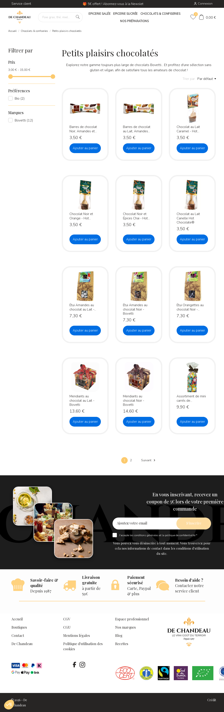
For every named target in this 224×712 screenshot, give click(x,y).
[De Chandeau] (19, 17)
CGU (67, 627)
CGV (66, 619)
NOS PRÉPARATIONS (134, 21)
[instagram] (82, 664)
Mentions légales (76, 635)
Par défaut (206, 78)
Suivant (148, 460)
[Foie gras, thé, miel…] (60, 17)
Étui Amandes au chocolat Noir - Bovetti (135, 309)
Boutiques (19, 627)
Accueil (17, 619)
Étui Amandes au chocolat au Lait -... (82, 307)
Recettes (121, 643)
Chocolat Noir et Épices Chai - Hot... (136, 216)
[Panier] (207, 17)
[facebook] (74, 664)
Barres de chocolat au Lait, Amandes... (136, 129)
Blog (118, 635)
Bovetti (24, 120)
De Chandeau (21, 643)
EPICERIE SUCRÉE (125, 14)
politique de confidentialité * (181, 535)
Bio (20, 98)
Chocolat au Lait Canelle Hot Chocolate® (188, 218)
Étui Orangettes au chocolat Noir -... (190, 307)
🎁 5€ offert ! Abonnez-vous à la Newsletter (115, 4)
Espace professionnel (132, 619)
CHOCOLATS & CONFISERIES (160, 14)
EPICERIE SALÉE (99, 14)
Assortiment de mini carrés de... (191, 398)
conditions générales (146, 535)
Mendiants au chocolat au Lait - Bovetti (81, 400)
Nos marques (125, 627)
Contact (17, 635)
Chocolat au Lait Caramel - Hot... (188, 129)
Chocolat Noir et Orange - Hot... (81, 216)
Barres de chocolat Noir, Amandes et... (83, 129)
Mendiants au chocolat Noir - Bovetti (133, 400)
